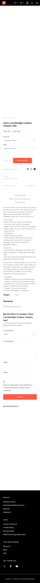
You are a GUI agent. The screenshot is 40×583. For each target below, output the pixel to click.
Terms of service (10, 521)
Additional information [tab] (20, 196)
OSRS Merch (11, 114)
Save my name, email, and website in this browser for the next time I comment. (17, 384)
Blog (5, 547)
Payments (7, 509)
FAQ (4, 550)
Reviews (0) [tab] (20, 199)
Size (5, 142)
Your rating (8, 327)
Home (4, 114)
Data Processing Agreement (14, 531)
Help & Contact (9, 499)
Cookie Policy (8, 524)
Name (6, 359)
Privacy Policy (8, 528)
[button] (15, 3)
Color (6, 134)
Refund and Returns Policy (13, 502)
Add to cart (22, 157)
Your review (9, 338)
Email (6, 369)
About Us (6, 543)
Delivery (6, 506)
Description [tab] (20, 192)
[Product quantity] (7, 157)
